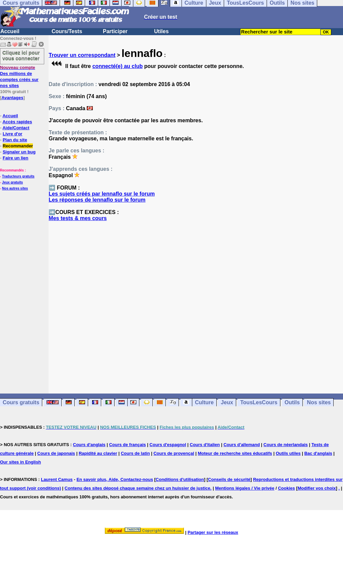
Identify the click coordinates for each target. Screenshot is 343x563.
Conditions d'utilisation (180, 479)
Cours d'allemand (241, 444)
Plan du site (15, 139)
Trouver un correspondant (82, 55)
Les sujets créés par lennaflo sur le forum (102, 194)
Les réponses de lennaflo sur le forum (97, 200)
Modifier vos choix (316, 488)
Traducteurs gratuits (18, 176)
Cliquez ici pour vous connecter (21, 55)
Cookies (286, 488)
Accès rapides (17, 121)
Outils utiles (288, 453)
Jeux (227, 402)
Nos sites (319, 402)
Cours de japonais (56, 453)
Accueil (9, 31)
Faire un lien (15, 157)
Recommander (18, 145)
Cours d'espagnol (167, 444)
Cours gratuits (21, 402)
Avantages (12, 97)
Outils (292, 402)
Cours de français (127, 444)
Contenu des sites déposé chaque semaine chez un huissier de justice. (138, 488)
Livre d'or (12, 133)
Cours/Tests (67, 31)
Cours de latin (135, 453)
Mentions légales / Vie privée (244, 488)
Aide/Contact (15, 127)
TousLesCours (258, 402)
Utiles (161, 31)
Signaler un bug (19, 151)
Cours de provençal (173, 453)
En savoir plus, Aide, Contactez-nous (114, 479)
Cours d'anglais (89, 444)
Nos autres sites (15, 188)
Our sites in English (20, 462)
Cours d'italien (205, 444)
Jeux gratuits (12, 182)
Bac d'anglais (318, 453)
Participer (115, 31)
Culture (204, 402)
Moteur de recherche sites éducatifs (235, 453)
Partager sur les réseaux (213, 532)
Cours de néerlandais (286, 444)
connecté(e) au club (117, 66)
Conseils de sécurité (229, 479)
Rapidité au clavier (98, 453)
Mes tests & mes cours (78, 218)
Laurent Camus (57, 479)
